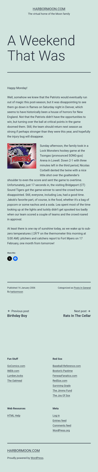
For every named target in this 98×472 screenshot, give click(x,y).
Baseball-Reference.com (67, 365)
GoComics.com (16, 365)
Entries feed (59, 420)
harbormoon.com (49, 9)
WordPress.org (61, 430)
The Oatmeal (14, 380)
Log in (56, 415)
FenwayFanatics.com (65, 375)
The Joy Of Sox (61, 395)
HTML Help (13, 415)
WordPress (37, 457)
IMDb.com (13, 370)
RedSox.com (60, 380)
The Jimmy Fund (62, 390)
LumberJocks (15, 375)
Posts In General (82, 287)
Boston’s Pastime (63, 370)
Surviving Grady (62, 385)
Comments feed (62, 425)
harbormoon (16, 291)
